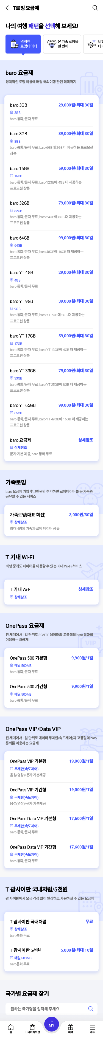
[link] (91, 1009)
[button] (7, 7)
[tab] (23, 45)
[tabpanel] (51, 260)
